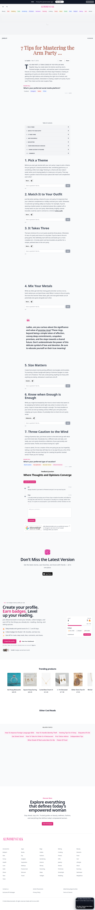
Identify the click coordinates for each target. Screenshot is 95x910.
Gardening (24, 11)
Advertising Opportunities (70, 889)
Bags (41, 849)
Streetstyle (61, 872)
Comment (31, 520)
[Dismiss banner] (69, 526)
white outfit (59, 211)
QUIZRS (70, 466)
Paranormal (24, 869)
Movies (90, 11)
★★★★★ (90, 38)
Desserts (79, 852)
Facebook (26, 91)
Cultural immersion (57, 464)
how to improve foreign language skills (19, 733)
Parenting (42, 869)
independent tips (76, 736)
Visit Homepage (47, 824)
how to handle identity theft (46, 733)
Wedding (13, 11)
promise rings (44, 330)
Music (61, 11)
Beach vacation (27, 464)
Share (66, 60)
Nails (70, 11)
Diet (8, 11)
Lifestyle (79, 862)
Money (41, 865)
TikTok (44, 91)
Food (19, 11)
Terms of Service (67, 892)
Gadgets (23, 859)
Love (4, 865)
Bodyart (75, 11)
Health (4, 862)
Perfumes (31, 11)
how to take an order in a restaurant (39, 736)
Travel (22, 875)
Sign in (33, 645)
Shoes (4, 872)
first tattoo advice (61, 736)
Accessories (6, 849)
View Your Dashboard (26, 641)
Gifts (59, 859)
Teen (4, 875)
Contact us (6, 889)
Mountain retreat (47, 464)
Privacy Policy (36, 892)
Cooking (51, 11)
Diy (22, 855)
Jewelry (60, 862)
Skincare (23, 872)
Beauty (3, 11)
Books (65, 11)
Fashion (42, 855)
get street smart (18, 736)
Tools (4, 879)
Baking (81, 11)
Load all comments (29, 482)
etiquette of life (84, 733)
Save (59, 60)
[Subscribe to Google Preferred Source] (33, 528)
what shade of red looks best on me (41, 740)
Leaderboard (71, 634)
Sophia (28, 60)
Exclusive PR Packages (9, 892)
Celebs (41, 852)
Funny (56, 11)
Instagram (33, 91)
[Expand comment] (29, 504)
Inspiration (24, 862)
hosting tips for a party (67, 733)
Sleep (41, 872)
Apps (22, 849)
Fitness (60, 855)
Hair (86, 11)
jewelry (4, 38)
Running (45, 11)
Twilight (42, 875)
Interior (42, 862)
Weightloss (80, 875)
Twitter (39, 91)
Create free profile (9, 641)
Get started (87, 634)
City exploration (37, 464)
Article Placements (38, 889)
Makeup (23, 865)
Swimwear (38, 11)
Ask (68, 185)
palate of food (62, 740)
